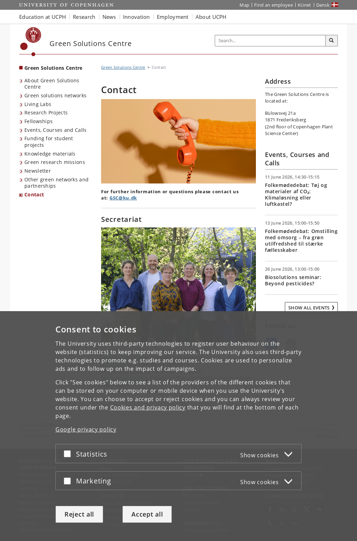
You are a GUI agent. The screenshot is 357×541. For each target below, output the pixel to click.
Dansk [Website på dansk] (323, 5)
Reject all (79, 514)
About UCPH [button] (211, 16)
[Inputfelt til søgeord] (270, 40)
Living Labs (37, 104)
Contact (34, 194)
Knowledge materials (50, 153)
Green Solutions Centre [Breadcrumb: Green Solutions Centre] (123, 67)
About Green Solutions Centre (51, 83)
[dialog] (178, 426)
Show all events (309, 308)
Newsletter (37, 170)
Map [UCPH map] (244, 5)
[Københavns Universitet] (30, 41)
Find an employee (273, 5)
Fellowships (38, 121)
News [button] (109, 16)
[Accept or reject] (69, 453)
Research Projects (46, 112)
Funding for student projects (48, 141)
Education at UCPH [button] (42, 16)
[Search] (331, 41)
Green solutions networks (55, 95)
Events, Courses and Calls (55, 130)
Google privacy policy (85, 429)
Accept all (147, 514)
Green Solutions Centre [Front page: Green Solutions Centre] (53, 68)
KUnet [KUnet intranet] (304, 5)
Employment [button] (173, 16)
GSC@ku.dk (123, 198)
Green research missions (54, 162)
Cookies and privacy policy (147, 407)
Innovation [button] (136, 16)
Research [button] (84, 16)
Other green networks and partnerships (56, 182)
